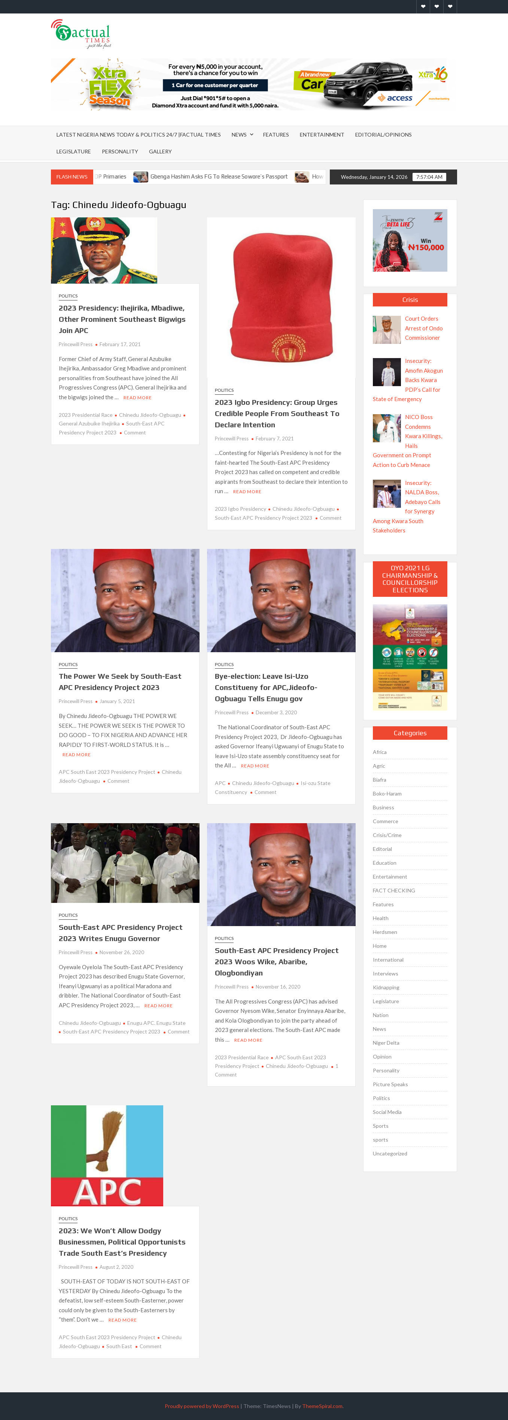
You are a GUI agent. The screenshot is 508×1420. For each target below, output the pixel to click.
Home (380, 946)
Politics (68, 296)
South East (119, 1346)
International (388, 959)
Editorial (382, 849)
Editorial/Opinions (383, 134)
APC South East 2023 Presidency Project (107, 772)
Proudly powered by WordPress (202, 1406)
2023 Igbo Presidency (240, 509)
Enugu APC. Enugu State (156, 1023)
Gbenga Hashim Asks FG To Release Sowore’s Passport (229, 176)
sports (380, 1139)
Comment (135, 433)
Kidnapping (386, 987)
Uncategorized (390, 1153)
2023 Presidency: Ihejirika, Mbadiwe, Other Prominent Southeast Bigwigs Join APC (122, 319)
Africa (380, 752)
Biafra (379, 779)
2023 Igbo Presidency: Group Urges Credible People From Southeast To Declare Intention (277, 413)
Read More (138, 397)
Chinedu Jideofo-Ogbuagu (150, 415)
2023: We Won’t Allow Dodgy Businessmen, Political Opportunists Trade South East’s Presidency (122, 1241)
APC (220, 783)
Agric (379, 766)
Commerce (385, 821)
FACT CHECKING (394, 890)
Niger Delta (386, 1042)
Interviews (385, 973)
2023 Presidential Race (86, 415)
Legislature (74, 151)
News (239, 134)
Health (381, 918)
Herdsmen (385, 932)
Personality (120, 151)
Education (384, 862)
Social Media (387, 1112)
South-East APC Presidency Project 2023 (111, 1031)
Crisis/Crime (387, 835)
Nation (381, 1015)
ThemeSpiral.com (322, 1406)
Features (276, 134)
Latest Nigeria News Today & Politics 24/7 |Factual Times (139, 134)
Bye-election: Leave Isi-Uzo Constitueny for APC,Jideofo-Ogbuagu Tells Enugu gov (266, 687)
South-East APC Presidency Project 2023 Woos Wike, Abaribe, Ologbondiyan (277, 961)
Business (383, 807)
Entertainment (322, 134)
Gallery (160, 151)
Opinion (382, 1056)
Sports (381, 1126)
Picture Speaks (390, 1084)
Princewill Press (75, 344)
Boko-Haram (387, 793)
